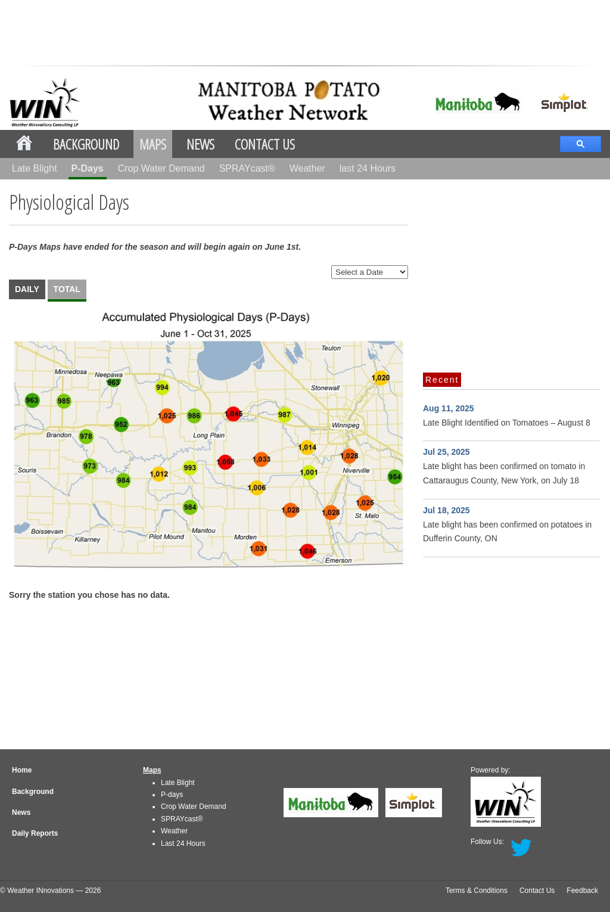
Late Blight (34, 168)
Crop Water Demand (161, 168)
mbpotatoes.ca (237, 100)
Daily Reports (35, 833)
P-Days (87, 168)
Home (22, 770)
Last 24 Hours (183, 843)
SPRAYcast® (247, 168)
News (200, 144)
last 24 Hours (368, 168)
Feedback (582, 890)
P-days (172, 794)
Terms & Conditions (477, 890)
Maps (152, 144)
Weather (307, 168)
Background (86, 144)
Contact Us (265, 144)
